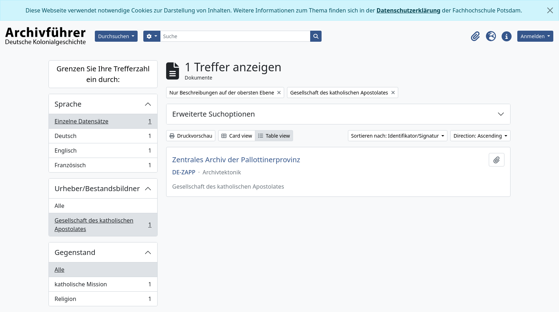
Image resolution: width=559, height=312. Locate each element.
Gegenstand (75, 252)
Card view (236, 135)
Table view (274, 135)
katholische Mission (103, 286)
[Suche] (235, 36)
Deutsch (103, 137)
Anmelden (533, 36)
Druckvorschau (190, 135)
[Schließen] (550, 10)
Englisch (103, 152)
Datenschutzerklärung (408, 10)
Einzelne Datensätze (103, 123)
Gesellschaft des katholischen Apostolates (103, 224)
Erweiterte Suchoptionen (213, 114)
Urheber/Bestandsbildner (97, 188)
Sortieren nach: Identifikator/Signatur (395, 135)
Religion (103, 300)
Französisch (103, 166)
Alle (60, 206)
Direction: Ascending (478, 135)
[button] (475, 36)
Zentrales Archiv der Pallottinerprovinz (236, 159)
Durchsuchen (114, 36)
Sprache (68, 104)
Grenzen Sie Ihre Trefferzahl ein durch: (102, 74)
